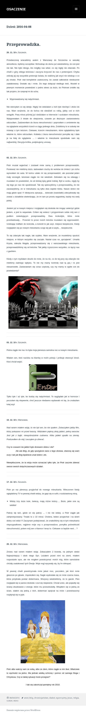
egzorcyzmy (61, 698)
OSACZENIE (16, 9)
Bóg (31, 698)
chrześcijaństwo (41, 698)
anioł (26, 698)
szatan (10, 700)
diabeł (52, 698)
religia (76, 698)
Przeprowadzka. (23, 44)
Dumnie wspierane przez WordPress (23, 710)
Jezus (70, 698)
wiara (15, 700)
